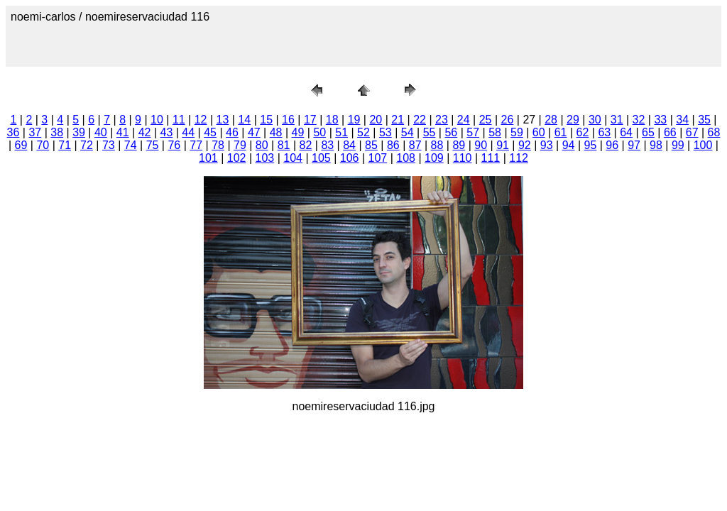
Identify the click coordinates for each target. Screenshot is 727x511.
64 (626, 132)
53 (385, 132)
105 (321, 158)
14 (244, 120)
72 (86, 145)
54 (407, 132)
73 (108, 145)
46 (232, 132)
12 (201, 120)
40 (100, 132)
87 (415, 145)
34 (682, 120)
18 (332, 120)
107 (378, 158)
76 (174, 145)
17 (310, 120)
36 (13, 132)
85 (371, 145)
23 (441, 120)
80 (262, 145)
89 (458, 145)
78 (218, 145)
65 (648, 132)
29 (573, 120)
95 (590, 145)
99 (678, 145)
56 (450, 132)
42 (144, 132)
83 (327, 145)
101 (208, 158)
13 (223, 120)
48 (276, 132)
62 (582, 132)
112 (518, 158)
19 (354, 120)
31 (617, 120)
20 (375, 120)
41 (122, 132)
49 (298, 132)
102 (236, 158)
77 (196, 145)
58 (494, 132)
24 (463, 120)
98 (656, 145)
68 (714, 132)
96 (612, 145)
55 (429, 132)
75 (152, 145)
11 (179, 120)
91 (502, 145)
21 (397, 120)
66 (670, 132)
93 (546, 145)
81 (284, 145)
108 (405, 158)
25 (485, 120)
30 (595, 120)
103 (265, 158)
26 (507, 120)
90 (480, 145)
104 (292, 158)
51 (341, 132)
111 (491, 158)
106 (349, 158)
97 (634, 145)
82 (306, 145)
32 (639, 120)
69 (21, 145)
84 (349, 145)
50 (319, 132)
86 (393, 145)
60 (538, 132)
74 (130, 145)
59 (516, 132)
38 (56, 132)
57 (472, 132)
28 (551, 120)
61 (560, 132)
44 (188, 132)
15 (266, 120)
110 (462, 158)
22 (419, 120)
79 (240, 145)
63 (604, 132)
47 (254, 132)
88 (437, 145)
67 (692, 132)
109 (434, 158)
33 (660, 120)
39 (78, 132)
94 (568, 145)
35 (704, 120)
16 (288, 120)
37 (34, 132)
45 (210, 132)
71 (64, 145)
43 (166, 132)
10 (157, 120)
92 (524, 145)
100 (703, 145)
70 (42, 145)
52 (363, 132)
